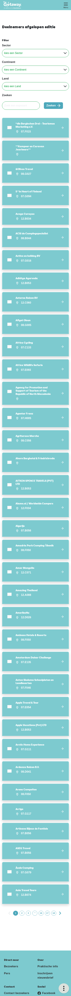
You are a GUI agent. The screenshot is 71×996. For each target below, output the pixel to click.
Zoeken (7, 95)
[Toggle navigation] (66, 5)
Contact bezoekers (16, 991)
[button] (35, 128)
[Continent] (35, 70)
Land (5, 78)
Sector (6, 45)
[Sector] (35, 53)
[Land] (35, 86)
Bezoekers (11, 964)
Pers (7, 971)
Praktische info (48, 964)
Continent (8, 62)
